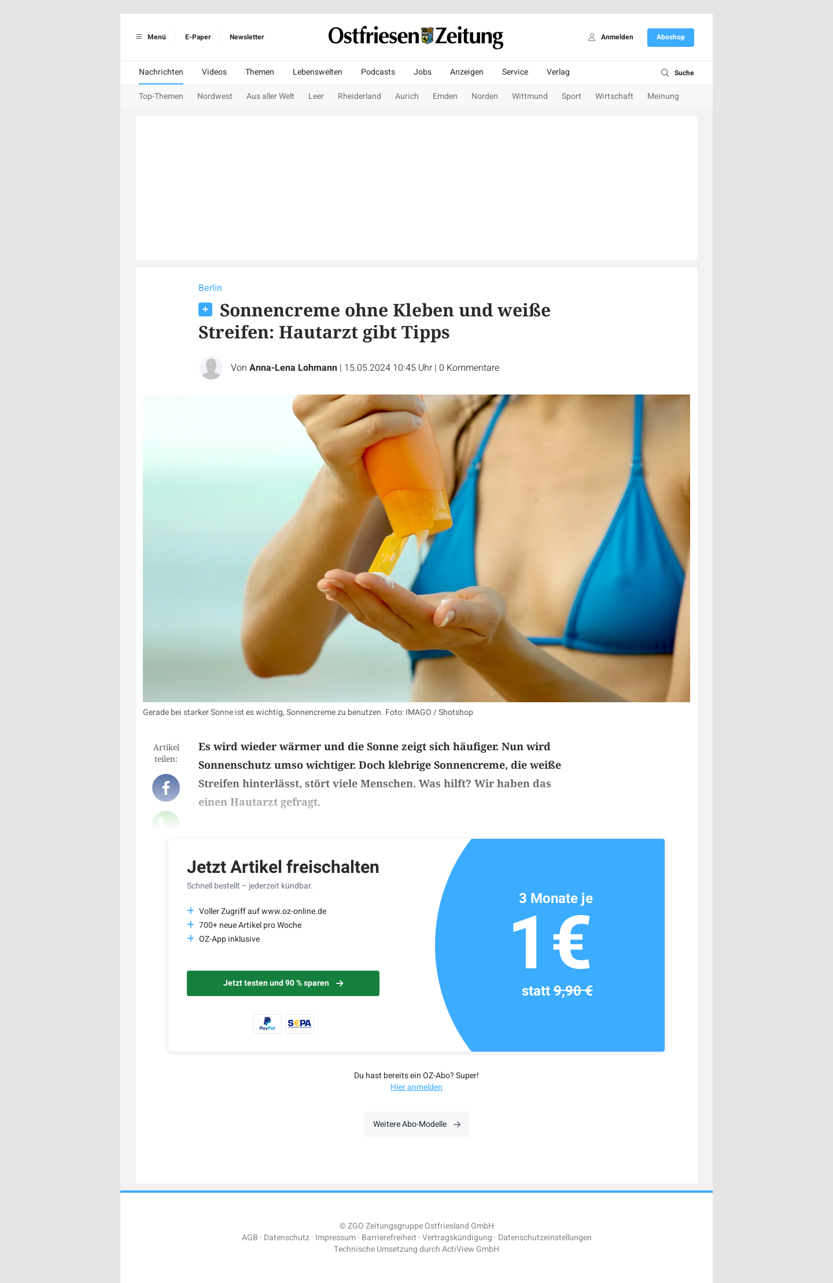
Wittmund (530, 96)
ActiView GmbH (470, 1249)
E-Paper (198, 37)
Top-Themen (161, 96)
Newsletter (247, 37)
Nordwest (215, 96)
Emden (445, 96)
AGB (250, 1238)
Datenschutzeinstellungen (545, 1238)
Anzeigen (467, 72)
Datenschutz (286, 1238)
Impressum (335, 1238)
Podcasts (378, 72)
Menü (149, 37)
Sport (571, 96)
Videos (214, 72)
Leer (316, 96)
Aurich (407, 96)
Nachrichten (161, 72)
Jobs (423, 72)
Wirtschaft (614, 96)
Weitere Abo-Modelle (416, 1124)
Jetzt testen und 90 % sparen (283, 983)
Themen (259, 72)
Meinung (663, 96)
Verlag (558, 72)
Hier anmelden (416, 1087)
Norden (484, 96)
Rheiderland (359, 96)
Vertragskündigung (457, 1238)
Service (515, 72)
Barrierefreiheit (389, 1238)
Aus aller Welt (270, 96)
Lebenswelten (317, 72)
